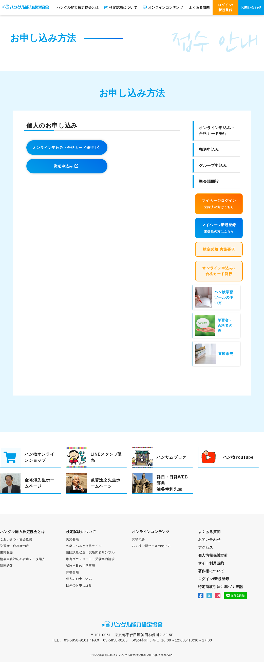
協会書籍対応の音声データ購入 (22, 559)
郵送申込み (63, 166)
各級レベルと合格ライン (84, 546)
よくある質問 (199, 7)
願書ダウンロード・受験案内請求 (90, 559)
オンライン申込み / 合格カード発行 (219, 271)
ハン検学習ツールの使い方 (151, 546)
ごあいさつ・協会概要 (16, 539)
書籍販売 (6, 552)
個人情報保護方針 (213, 555)
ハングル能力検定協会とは (78, 7)
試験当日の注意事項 (80, 565)
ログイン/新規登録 (225, 7)
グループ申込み (213, 165)
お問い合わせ (251, 7)
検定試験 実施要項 (219, 249)
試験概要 (138, 539)
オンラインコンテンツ (163, 7)
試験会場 (72, 572)
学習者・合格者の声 (14, 546)
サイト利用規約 (211, 563)
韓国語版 (6, 565)
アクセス (205, 547)
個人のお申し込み (79, 579)
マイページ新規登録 (218, 228)
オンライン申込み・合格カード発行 (63, 148)
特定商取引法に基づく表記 (220, 587)
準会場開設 (209, 181)
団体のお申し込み (79, 585)
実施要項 (72, 539)
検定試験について (120, 7)
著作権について (211, 571)
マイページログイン (218, 204)
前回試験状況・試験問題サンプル (90, 552)
